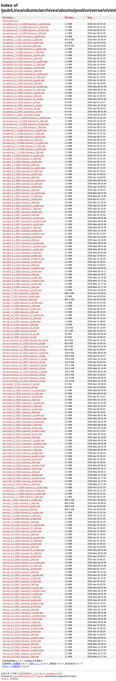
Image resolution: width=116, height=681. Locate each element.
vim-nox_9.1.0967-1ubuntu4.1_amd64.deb (23, 575)
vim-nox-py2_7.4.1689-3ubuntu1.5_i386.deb (24, 490)
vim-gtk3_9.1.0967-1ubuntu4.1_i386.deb (22, 209)
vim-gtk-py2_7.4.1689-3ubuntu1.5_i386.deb (23, 133)
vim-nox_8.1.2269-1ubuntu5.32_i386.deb (22, 541)
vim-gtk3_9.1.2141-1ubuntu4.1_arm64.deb (23, 249)
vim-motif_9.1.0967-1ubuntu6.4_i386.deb (22, 425)
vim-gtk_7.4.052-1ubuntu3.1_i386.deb (21, 293)
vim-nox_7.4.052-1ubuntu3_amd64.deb (21, 506)
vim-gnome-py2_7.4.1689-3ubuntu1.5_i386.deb (25, 121)
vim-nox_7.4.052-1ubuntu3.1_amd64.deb (22, 500)
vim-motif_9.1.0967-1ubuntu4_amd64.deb (23, 409)
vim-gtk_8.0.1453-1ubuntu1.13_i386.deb (22, 318)
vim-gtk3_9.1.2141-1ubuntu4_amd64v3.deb (23, 259)
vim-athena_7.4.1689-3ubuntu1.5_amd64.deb (24, 49)
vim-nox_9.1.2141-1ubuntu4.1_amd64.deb (23, 613)
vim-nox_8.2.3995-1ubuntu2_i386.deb (21, 559)
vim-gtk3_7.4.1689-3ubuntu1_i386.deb (21, 165)
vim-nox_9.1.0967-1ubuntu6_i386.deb (21, 609)
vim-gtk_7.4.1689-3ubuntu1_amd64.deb (22, 309)
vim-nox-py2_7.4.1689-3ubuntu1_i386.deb (23, 497)
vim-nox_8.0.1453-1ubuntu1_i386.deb (21, 534)
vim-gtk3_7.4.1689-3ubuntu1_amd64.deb (22, 162)
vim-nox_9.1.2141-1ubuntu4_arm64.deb (22, 631)
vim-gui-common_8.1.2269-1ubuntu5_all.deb (24, 343)
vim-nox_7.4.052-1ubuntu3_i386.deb (20, 509)
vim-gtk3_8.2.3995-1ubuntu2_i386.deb (21, 190)
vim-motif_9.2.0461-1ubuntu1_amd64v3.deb (24, 478)
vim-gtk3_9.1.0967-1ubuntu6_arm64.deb (22, 237)
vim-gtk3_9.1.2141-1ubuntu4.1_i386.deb (22, 252)
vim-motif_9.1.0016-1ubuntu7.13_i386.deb (23, 393)
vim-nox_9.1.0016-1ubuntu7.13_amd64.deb (23, 562)
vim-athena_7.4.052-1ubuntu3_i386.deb (22, 46)
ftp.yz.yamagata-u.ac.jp (51, 673)
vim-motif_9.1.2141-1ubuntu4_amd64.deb (23, 453)
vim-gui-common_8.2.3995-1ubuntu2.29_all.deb (25, 346)
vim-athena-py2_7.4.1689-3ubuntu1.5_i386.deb (25, 27)
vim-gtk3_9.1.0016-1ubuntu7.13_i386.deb (22, 196)
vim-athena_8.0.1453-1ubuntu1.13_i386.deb (24, 64)
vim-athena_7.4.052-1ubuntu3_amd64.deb (23, 43)
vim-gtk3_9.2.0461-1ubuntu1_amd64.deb (22, 277)
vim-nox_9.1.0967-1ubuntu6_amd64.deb (22, 600)
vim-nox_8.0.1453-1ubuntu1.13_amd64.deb (23, 525)
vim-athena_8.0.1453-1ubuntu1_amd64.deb (24, 68)
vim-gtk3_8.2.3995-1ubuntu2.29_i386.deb (22, 183)
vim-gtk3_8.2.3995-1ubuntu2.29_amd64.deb (24, 180)
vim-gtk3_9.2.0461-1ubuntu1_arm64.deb (22, 284)
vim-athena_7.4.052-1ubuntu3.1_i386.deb (23, 39)
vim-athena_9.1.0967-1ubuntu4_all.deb (21, 108)
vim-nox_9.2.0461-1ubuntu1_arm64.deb (22, 653)
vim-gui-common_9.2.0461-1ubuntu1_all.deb (24, 381)
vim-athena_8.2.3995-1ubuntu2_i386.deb (22, 96)
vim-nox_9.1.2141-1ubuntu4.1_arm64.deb (23, 619)
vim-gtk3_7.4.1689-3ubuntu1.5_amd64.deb (23, 155)
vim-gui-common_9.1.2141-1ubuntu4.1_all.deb (25, 371)
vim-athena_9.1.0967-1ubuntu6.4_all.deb (22, 111)
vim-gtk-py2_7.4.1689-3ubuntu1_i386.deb (22, 140)
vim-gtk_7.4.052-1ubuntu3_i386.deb (20, 299)
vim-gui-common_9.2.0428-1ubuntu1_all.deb (24, 378)
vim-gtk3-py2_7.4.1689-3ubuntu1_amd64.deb (24, 149)
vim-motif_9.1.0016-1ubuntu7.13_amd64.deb (24, 390)
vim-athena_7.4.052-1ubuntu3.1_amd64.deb (24, 36)
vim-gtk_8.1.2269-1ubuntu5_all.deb (19, 331)
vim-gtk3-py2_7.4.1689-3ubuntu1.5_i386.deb (24, 146)
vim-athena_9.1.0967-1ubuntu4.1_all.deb (22, 105)
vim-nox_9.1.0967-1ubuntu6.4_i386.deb (22, 597)
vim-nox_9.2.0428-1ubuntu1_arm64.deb (22, 641)
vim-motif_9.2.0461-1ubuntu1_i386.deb (21, 484)
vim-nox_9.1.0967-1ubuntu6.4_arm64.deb (23, 594)
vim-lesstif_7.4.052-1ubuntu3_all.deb (20, 387)
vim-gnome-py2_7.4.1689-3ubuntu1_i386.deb (24, 127)
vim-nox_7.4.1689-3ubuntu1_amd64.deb (22, 519)
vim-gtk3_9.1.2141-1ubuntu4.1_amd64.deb (23, 243)
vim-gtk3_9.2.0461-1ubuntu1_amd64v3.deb (23, 281)
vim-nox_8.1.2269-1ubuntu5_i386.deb (21, 547)
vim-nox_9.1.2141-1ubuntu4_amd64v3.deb (23, 628)
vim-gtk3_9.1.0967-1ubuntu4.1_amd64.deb (23, 205)
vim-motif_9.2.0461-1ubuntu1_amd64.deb (23, 475)
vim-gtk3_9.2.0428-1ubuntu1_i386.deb (21, 274)
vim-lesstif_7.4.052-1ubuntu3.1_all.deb (21, 384)
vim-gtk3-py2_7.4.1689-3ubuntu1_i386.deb (23, 152)
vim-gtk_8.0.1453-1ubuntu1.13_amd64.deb (23, 315)
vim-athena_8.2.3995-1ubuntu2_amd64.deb (24, 93)
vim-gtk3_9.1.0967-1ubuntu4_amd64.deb (22, 212)
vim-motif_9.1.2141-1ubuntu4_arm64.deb (22, 459)
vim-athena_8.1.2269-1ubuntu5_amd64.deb (24, 80)
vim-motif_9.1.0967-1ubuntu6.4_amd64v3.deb (25, 418)
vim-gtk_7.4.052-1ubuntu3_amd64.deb (21, 296)
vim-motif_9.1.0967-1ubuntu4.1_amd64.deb (23, 403)
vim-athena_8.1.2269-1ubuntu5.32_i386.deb (24, 77)
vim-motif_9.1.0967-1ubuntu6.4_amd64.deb (23, 415)
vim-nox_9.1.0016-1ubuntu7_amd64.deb (22, 569)
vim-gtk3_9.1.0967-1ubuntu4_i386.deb (21, 215)
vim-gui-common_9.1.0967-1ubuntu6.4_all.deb (25, 365)
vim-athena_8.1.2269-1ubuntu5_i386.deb (22, 83)
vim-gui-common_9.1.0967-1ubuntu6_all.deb (24, 368)
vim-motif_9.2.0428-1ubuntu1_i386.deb (21, 472)
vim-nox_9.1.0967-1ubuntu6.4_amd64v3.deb (24, 591)
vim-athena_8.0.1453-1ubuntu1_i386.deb (22, 71)
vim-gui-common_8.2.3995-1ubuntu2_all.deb (24, 349)
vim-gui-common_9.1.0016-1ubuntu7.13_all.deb (25, 353)
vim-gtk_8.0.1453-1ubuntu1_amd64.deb (22, 321)
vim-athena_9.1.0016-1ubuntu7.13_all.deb (23, 99)
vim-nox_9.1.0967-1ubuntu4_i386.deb (21, 584)
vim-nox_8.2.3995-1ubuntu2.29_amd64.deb (23, 550)
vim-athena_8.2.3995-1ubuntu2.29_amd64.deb (25, 86)
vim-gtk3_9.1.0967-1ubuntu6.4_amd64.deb (23, 218)
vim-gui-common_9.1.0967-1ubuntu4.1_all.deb (25, 359)
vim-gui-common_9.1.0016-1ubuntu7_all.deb (24, 356)
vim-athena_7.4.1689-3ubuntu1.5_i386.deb (23, 52)
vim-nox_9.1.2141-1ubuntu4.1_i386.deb (22, 622)
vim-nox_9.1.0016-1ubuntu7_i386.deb (21, 572)
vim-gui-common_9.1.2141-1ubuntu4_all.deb (24, 375)
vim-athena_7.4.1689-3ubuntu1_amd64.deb (24, 55)
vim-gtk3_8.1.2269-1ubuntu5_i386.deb (21, 177)
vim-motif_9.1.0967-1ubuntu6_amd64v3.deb (24, 431)
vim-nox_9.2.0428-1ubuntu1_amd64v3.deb (23, 638)
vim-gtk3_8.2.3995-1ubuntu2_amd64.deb (22, 187)
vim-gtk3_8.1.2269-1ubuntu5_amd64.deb (22, 174)
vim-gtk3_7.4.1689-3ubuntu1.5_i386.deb (22, 158)
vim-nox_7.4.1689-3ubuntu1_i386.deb (21, 522)
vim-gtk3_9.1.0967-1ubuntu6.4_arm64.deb (23, 224)
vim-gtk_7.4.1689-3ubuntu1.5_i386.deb (21, 306)
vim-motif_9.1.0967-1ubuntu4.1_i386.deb (22, 406)
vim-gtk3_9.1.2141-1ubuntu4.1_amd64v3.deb (24, 246)
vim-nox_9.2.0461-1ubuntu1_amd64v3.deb (23, 650)
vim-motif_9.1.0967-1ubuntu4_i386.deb (21, 412)
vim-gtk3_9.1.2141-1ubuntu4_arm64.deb (22, 262)
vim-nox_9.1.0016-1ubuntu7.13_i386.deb (22, 566)
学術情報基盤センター (28, 673)
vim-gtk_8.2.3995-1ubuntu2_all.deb (19, 337)
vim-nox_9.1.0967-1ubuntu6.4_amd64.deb (23, 588)
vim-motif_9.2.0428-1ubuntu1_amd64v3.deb (24, 465)
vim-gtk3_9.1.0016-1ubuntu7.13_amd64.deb (24, 193)
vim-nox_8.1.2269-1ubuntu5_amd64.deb (22, 544)
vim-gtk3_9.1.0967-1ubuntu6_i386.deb (21, 240)
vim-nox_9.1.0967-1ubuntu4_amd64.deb (22, 581)
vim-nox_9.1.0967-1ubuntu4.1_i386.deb (22, 578)
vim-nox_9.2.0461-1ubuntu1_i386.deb (21, 656)
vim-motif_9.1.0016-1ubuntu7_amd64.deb (23, 396)
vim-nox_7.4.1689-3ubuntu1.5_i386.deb (22, 515)
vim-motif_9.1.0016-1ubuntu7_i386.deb (21, 400)
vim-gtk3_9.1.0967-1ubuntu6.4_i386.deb (22, 227)
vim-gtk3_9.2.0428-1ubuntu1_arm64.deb (22, 271)
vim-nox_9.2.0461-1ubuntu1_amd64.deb (22, 647)
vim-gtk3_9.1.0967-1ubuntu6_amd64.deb (22, 230)
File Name (8, 17)
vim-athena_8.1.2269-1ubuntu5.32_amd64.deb (25, 74)
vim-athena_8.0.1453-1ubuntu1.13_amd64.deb (25, 61)
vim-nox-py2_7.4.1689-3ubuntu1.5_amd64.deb (25, 487)
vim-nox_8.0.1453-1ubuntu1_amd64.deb (22, 531)
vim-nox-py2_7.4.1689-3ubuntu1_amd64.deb (24, 494)
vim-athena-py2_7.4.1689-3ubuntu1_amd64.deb (26, 30)
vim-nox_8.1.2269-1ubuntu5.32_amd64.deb (23, 537)
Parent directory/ (10, 21)
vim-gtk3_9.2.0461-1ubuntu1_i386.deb (21, 287)
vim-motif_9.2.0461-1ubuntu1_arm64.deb (22, 481)
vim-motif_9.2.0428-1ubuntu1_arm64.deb (22, 468)
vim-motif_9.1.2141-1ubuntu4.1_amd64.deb (23, 440)
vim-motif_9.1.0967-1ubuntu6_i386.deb (21, 437)
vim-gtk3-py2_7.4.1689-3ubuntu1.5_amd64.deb (25, 143)
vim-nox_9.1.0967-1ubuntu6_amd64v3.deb (23, 603)
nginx (15, 676)
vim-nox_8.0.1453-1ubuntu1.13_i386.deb (22, 528)
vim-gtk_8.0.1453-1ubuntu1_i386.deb (20, 324)
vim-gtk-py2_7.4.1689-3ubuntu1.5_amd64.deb (25, 130)
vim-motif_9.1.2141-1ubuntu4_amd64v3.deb (24, 456)
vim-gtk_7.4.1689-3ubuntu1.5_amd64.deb (23, 303)
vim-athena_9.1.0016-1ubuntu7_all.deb (21, 102)
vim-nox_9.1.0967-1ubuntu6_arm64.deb (22, 606)
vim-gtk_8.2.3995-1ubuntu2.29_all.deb (21, 334)
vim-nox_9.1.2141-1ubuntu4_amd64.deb (22, 625)
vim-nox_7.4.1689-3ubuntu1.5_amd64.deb (23, 512)
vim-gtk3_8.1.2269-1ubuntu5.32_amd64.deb (24, 168)
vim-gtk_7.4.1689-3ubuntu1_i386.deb (20, 312)
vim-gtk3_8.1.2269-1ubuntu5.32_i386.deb (22, 171)
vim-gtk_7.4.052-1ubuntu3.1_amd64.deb (22, 290)
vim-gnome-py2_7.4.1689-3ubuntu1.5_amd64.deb (27, 118)
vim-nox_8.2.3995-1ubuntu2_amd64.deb (22, 556)
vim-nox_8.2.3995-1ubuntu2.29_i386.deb (22, 553)
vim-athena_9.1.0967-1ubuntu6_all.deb (21, 115)
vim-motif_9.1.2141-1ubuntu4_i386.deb (21, 462)
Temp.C (4, 678)
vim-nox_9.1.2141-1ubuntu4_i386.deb (21, 634)
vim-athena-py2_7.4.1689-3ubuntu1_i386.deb (24, 33)
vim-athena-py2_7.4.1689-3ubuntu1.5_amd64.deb (27, 24)
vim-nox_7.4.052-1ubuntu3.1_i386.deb (21, 503)
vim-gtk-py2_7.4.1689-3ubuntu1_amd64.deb (24, 137)
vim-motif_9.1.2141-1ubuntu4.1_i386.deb (22, 450)
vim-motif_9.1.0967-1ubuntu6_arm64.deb (22, 434)
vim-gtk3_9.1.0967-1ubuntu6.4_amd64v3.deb (24, 221)
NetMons (14, 678)
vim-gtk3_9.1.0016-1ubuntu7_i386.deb (21, 202)
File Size (69, 17)
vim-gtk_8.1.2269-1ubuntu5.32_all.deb (21, 328)
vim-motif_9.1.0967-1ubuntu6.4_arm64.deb (23, 422)
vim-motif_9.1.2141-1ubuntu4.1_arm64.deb (23, 447)
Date (89, 17)
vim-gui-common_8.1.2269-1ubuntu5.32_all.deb (25, 340)
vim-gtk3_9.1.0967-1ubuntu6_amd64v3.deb (23, 234)
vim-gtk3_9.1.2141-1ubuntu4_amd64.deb (22, 256)
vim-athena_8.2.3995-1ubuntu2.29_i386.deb (24, 90)
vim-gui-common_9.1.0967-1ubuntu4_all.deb (24, 362)
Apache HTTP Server (33, 676)
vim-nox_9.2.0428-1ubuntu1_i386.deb (21, 644)
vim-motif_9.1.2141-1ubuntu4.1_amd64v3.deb (25, 443)
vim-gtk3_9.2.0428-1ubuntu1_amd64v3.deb (23, 268)
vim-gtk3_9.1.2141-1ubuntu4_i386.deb (21, 265)
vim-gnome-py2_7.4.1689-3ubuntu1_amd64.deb (26, 124)
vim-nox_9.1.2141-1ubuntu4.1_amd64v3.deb (24, 616)
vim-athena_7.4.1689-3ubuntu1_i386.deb (22, 58)
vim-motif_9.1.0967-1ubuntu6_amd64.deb (23, 428)
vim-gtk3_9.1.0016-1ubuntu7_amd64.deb (22, 199)
